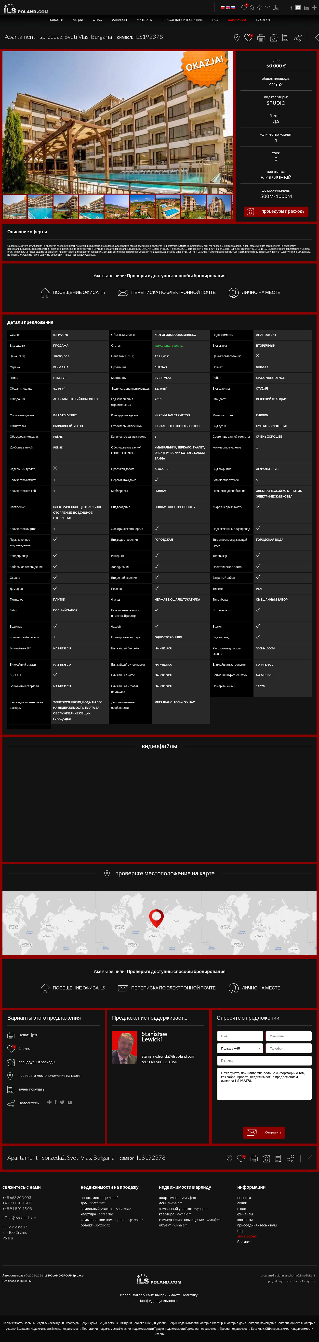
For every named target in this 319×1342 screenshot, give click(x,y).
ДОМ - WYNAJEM (170, 1203)
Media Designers (304, 1281)
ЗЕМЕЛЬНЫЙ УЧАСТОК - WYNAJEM (183, 1208)
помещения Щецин (120, 1323)
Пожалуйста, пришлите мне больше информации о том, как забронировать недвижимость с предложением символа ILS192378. (264, 1084)
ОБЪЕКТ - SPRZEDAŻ (95, 1225)
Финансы (119, 20)
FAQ (215, 20)
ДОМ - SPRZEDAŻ (93, 1203)
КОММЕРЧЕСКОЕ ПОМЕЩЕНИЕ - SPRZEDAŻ (112, 1219)
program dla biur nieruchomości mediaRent (288, 1275)
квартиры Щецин (77, 1323)
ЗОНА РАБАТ (237, 20)
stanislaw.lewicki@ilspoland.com (168, 1056)
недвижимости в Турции (148, 1328)
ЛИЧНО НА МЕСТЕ (254, 293)
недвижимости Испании (115, 1328)
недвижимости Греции (214, 1328)
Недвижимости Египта (45, 1328)
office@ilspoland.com (19, 1217)
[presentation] (264, 1113)
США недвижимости (278, 1328)
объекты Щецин (145, 1323)
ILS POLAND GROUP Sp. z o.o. (63, 1275)
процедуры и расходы (276, 211)
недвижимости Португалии (80, 1328)
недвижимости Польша (19, 1323)
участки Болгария (17, 1328)
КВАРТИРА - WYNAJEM (175, 1214)
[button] (229, 56)
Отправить (264, 1133)
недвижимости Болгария (194, 1323)
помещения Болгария (274, 1323)
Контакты (145, 20)
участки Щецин (167, 1323)
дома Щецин (98, 1323)
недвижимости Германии (182, 1328)
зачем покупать (25, 1089)
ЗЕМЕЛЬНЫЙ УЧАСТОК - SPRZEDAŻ (106, 1208)
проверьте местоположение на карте (43, 1075)
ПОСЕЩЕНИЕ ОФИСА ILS (73, 293)
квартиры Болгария (225, 1323)
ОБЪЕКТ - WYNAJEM (173, 1225)
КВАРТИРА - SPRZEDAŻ (97, 1214)
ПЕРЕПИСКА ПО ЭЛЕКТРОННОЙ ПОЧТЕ (167, 292)
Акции (78, 20)
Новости (56, 20)
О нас (97, 20)
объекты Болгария (302, 1323)
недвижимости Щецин (50, 1323)
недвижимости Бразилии (247, 1328)
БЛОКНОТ (263, 20)
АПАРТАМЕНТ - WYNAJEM (177, 1197)
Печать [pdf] (22, 1035)
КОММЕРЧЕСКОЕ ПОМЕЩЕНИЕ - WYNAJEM (190, 1219)
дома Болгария (249, 1323)
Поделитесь (28, 1103)
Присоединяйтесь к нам (182, 20)
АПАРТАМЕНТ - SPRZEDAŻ (99, 1197)
